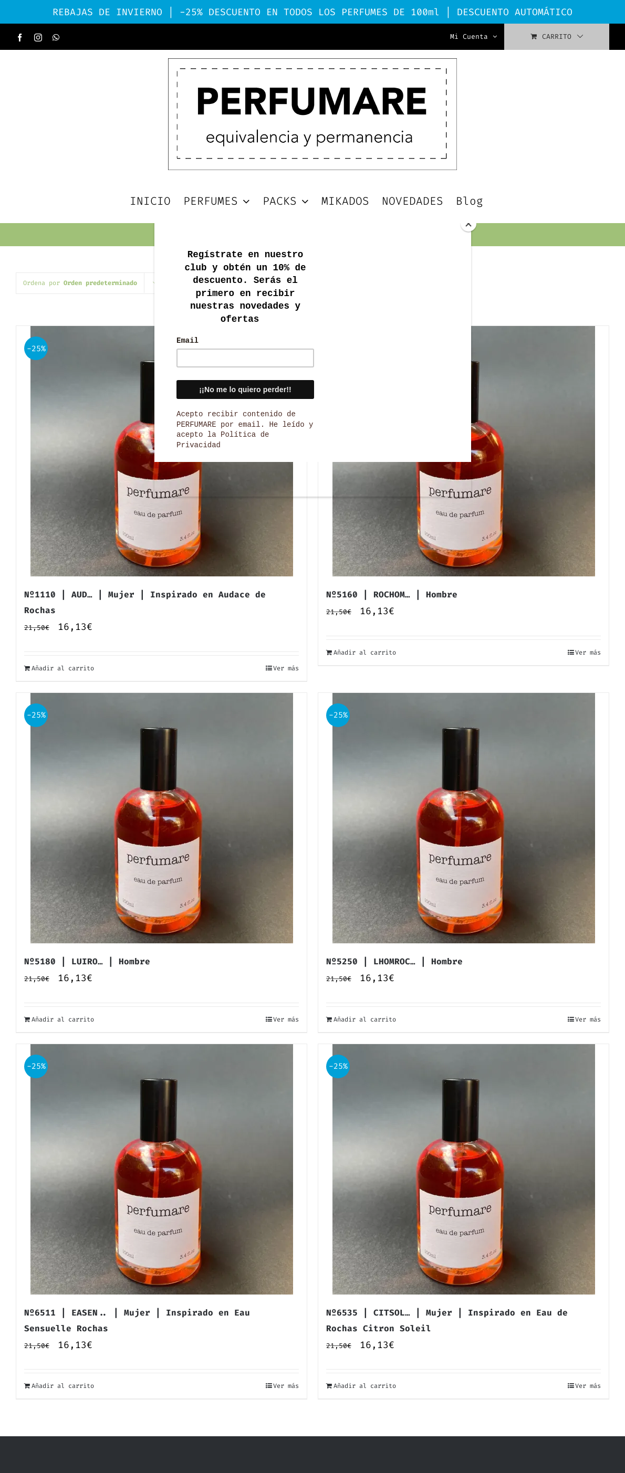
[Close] (468, 224)
